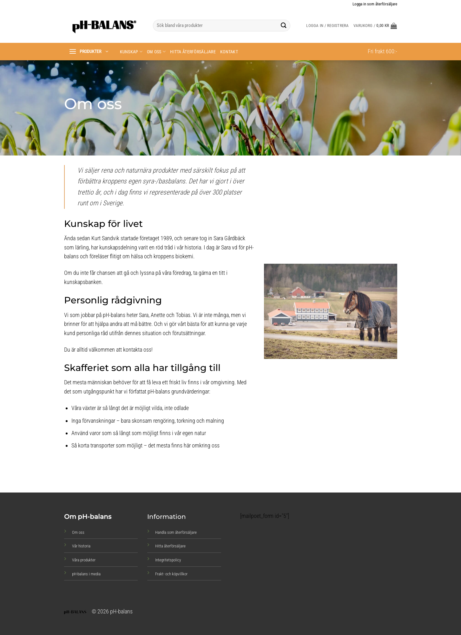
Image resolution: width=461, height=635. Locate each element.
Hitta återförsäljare (193, 51)
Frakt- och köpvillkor (171, 574)
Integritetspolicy (168, 560)
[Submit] (284, 25)
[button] (375, 26)
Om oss (156, 52)
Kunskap (131, 52)
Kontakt (229, 51)
